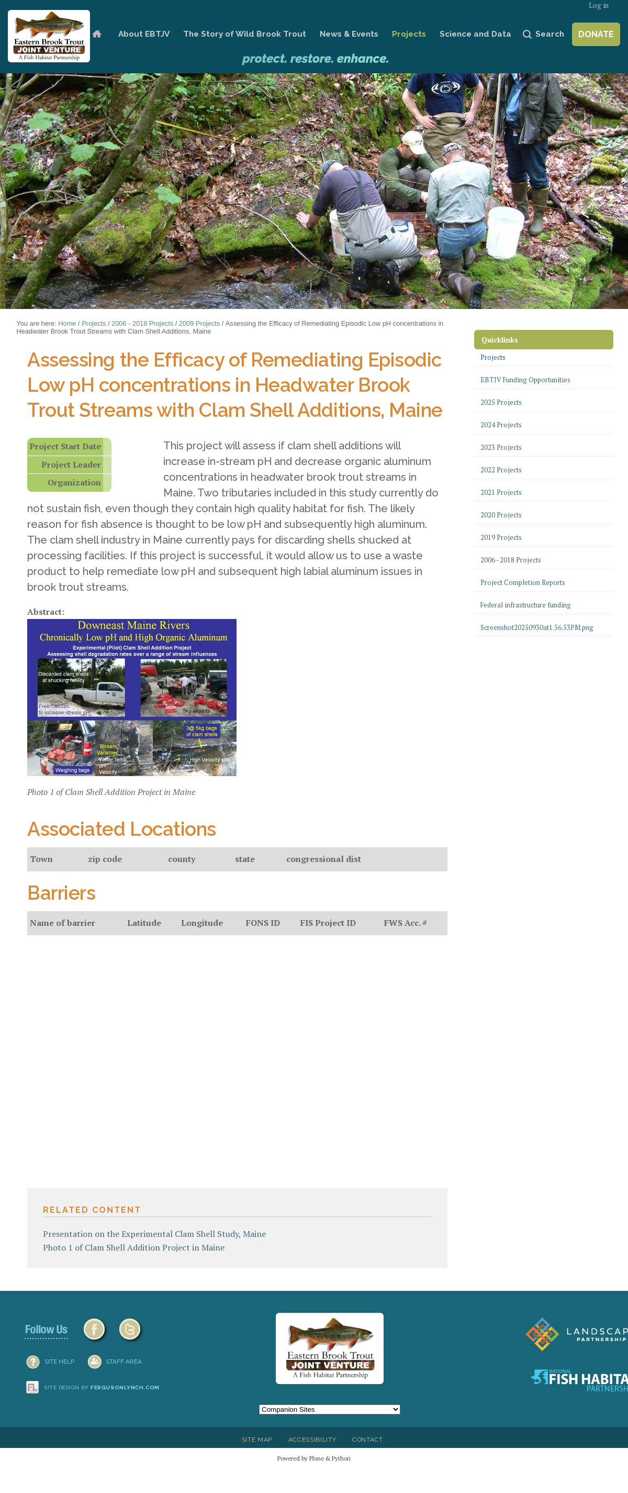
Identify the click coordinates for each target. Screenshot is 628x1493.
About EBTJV (144, 34)
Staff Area (124, 1361)
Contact (367, 1439)
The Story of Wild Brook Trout (244, 34)
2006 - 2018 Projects (142, 323)
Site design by (102, 1387)
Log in (599, 5)
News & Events (349, 34)
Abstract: (45, 611)
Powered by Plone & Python (314, 1458)
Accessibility (312, 1439)
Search (549, 34)
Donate (596, 34)
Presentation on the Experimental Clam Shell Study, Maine (154, 1234)
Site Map (257, 1439)
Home (96, 34)
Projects (409, 34)
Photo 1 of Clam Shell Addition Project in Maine (134, 1247)
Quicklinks (499, 340)
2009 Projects (199, 323)
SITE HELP (59, 1361)
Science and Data (475, 34)
